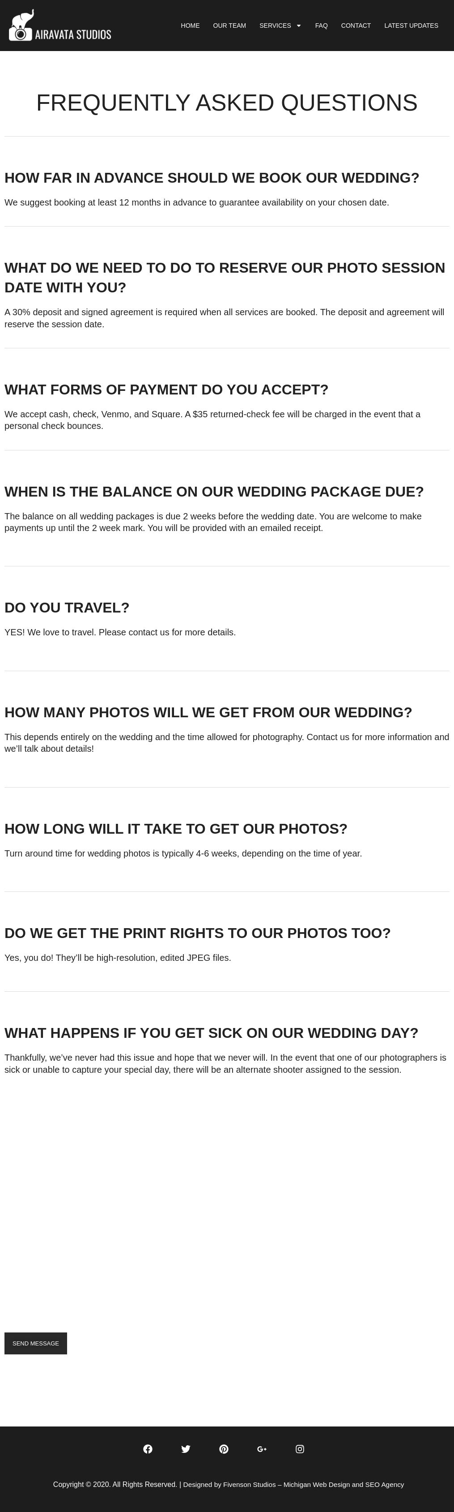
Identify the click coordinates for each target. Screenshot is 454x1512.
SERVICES (280, 25)
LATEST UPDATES (411, 25)
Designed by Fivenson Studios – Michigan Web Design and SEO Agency (293, 1484)
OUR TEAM (229, 25)
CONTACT (356, 25)
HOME (190, 25)
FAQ (321, 25)
